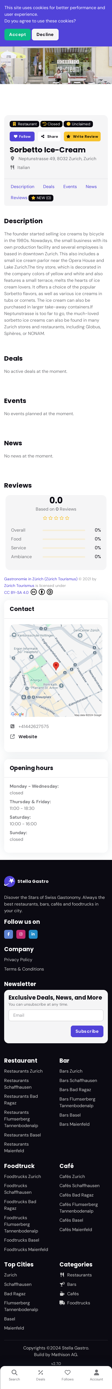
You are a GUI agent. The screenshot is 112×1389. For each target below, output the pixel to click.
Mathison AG (64, 1354)
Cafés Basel (71, 1220)
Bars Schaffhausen (78, 1080)
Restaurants (75, 1275)
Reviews (32, 198)
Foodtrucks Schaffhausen (18, 1189)
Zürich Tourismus (19, 585)
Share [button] (49, 136)
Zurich (10, 1275)
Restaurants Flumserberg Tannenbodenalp (21, 1118)
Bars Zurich (70, 1071)
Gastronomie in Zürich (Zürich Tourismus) (41, 578)
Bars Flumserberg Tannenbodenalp (77, 1102)
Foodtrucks (74, 1303)
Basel (9, 1319)
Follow (22, 136)
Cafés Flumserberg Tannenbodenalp (78, 1207)
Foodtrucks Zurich (22, 1176)
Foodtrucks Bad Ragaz (20, 1205)
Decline (45, 34)
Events (70, 186)
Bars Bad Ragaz (75, 1090)
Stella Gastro (26, 881)
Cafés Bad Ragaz (76, 1195)
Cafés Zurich (72, 1176)
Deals (48, 186)
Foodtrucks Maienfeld (26, 1249)
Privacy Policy (18, 960)
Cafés (69, 1294)
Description (22, 186)
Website (28, 736)
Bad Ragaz (14, 1294)
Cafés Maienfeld (75, 1229)
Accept (17, 34)
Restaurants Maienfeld (16, 1147)
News (91, 186)
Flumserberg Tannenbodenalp (21, 1306)
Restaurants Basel (22, 1135)
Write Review (82, 136)
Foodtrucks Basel (21, 1240)
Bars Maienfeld (74, 1124)
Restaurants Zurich (23, 1071)
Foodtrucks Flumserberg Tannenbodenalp (21, 1224)
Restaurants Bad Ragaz (21, 1099)
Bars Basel (70, 1115)
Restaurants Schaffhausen (18, 1084)
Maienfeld (14, 1328)
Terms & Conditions (24, 969)
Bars (67, 1284)
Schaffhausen (18, 1284)
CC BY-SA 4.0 (28, 592)
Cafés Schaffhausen (79, 1185)
